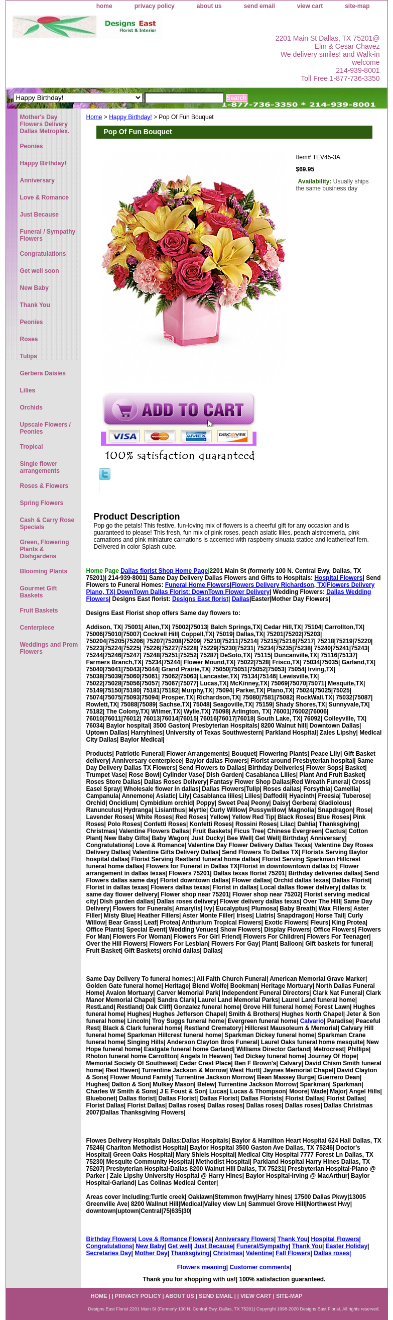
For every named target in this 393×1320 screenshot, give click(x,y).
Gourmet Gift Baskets (38, 592)
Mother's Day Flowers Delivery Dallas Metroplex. (45, 124)
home (104, 6)
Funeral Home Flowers (197, 584)
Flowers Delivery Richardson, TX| (279, 584)
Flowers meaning (201, 1267)
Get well (179, 1246)
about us (209, 6)
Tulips (28, 356)
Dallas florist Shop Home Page (164, 570)
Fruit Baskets (39, 610)
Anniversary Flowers (244, 1239)
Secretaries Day (109, 1253)
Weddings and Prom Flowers (49, 648)
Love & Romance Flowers (175, 1239)
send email (259, 6)
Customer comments (260, 1267)
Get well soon (39, 270)
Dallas (240, 598)
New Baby (150, 1246)
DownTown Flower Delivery (231, 591)
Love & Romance (44, 197)
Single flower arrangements (40, 467)
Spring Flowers (42, 502)
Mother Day (151, 1253)
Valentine (259, 1253)
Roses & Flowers (44, 485)
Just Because (213, 1246)
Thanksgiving (190, 1253)
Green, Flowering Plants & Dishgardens (44, 549)
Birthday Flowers (110, 1239)
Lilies (28, 390)
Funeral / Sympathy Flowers (48, 235)
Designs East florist (200, 598)
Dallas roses (331, 1253)
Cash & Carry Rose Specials (47, 524)
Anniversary (37, 180)
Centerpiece (37, 627)
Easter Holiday (346, 1246)
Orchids (31, 407)
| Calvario (310, 1021)
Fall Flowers (293, 1253)
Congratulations (109, 1246)
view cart (310, 6)
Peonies (31, 146)
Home (94, 117)
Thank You (293, 1239)
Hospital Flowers (338, 577)
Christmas (227, 1253)
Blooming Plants (44, 571)
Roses (29, 339)
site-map (357, 6)
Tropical (31, 446)
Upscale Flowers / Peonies (45, 428)
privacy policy (155, 6)
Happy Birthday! (130, 117)
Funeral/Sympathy (262, 1246)
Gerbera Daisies (43, 373)
